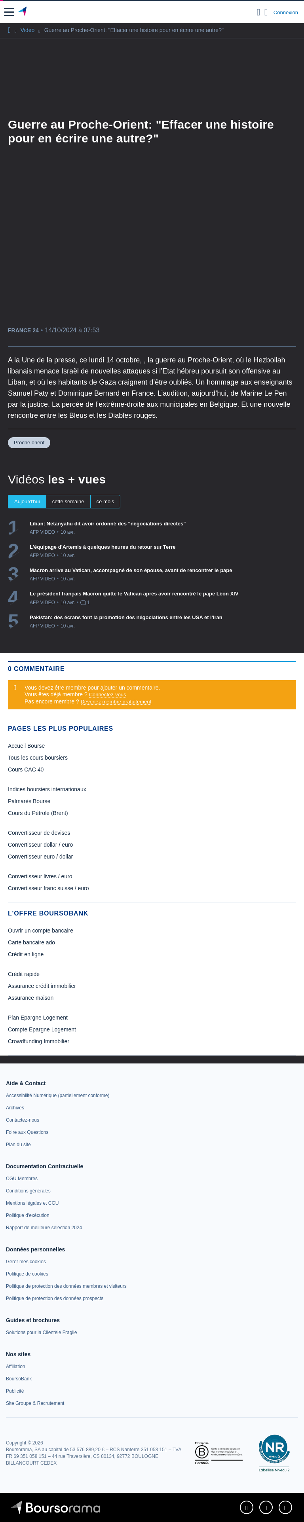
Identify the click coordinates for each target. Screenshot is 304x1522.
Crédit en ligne (26, 954)
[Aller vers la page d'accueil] (23, 12)
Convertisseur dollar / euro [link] (40, 845)
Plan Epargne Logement (38, 1017)
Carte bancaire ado (31, 942)
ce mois (105, 501)
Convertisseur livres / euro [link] (40, 876)
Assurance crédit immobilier (42, 986)
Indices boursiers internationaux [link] (47, 789)
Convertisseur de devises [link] (39, 833)
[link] (57, 1095)
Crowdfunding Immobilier (38, 1041)
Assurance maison (30, 998)
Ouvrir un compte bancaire (40, 930)
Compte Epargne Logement (42, 1029)
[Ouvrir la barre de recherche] (258, 12)
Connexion (286, 12)
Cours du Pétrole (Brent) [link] (38, 813)
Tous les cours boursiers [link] (38, 757)
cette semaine (68, 501)
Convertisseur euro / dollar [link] (40, 856)
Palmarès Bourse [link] (29, 801)
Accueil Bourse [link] (26, 746)
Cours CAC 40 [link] (26, 769)
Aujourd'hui (27, 501)
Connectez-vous (107, 695)
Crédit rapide (24, 974)
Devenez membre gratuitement (116, 702)
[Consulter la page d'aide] (266, 12)
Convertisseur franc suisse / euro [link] (48, 888)
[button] (9, 12)
